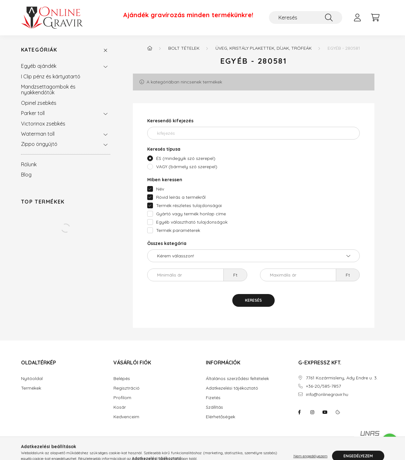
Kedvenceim (126, 417)
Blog (26, 174)
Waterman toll (37, 134)
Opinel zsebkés (38, 103)
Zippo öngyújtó (39, 144)
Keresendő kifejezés (170, 121)
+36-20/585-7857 (323, 386)
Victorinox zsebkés (43, 123)
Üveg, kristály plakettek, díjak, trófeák (263, 48)
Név (160, 189)
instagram (312, 412)
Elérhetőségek (220, 417)
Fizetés (213, 397)
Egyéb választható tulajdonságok (192, 222)
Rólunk (29, 164)
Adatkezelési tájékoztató (232, 388)
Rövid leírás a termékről (181, 197)
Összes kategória (166, 243)
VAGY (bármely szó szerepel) (186, 166)
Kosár (119, 407)
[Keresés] (305, 17)
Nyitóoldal (32, 378)
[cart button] (375, 17)
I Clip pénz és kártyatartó (50, 76)
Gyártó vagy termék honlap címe (191, 214)
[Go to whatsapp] (390, 441)
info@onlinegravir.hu (327, 394)
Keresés (253, 300)
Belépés (121, 378)
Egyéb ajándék (38, 66)
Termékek (31, 388)
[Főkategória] (149, 48)
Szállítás (214, 407)
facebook (299, 412)
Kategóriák (39, 50)
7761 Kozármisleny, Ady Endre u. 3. (342, 378)
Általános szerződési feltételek (237, 378)
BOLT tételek (183, 48)
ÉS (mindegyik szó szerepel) (185, 158)
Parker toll (33, 113)
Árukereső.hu (185, 452)
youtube (325, 412)
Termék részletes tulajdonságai (189, 205)
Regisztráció (126, 388)
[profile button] (357, 17)
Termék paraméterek (178, 230)
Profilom (122, 397)
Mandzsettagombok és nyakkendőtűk (48, 89)
